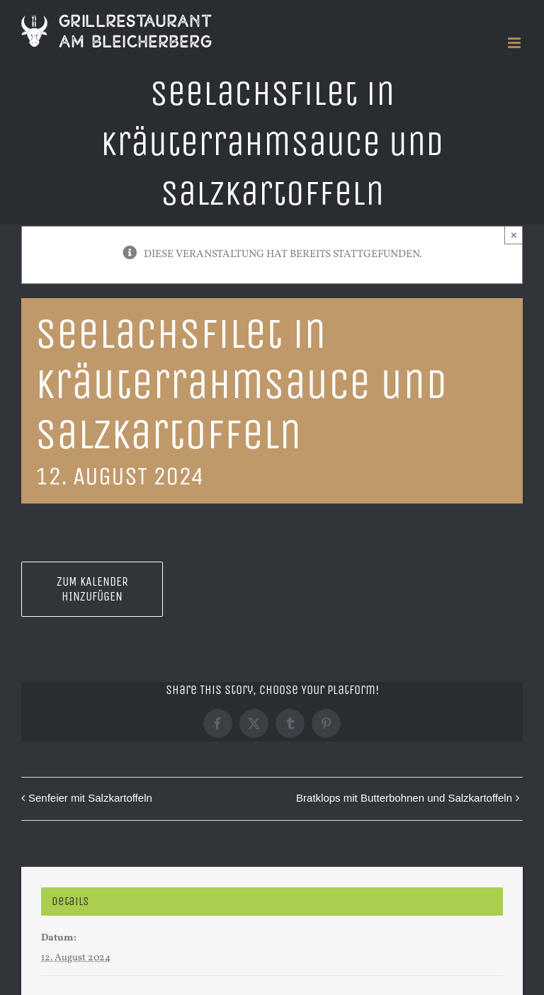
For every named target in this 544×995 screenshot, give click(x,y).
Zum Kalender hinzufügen (92, 589)
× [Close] (514, 235)
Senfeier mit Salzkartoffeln (90, 798)
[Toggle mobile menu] (515, 42)
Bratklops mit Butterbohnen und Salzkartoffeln (404, 798)
